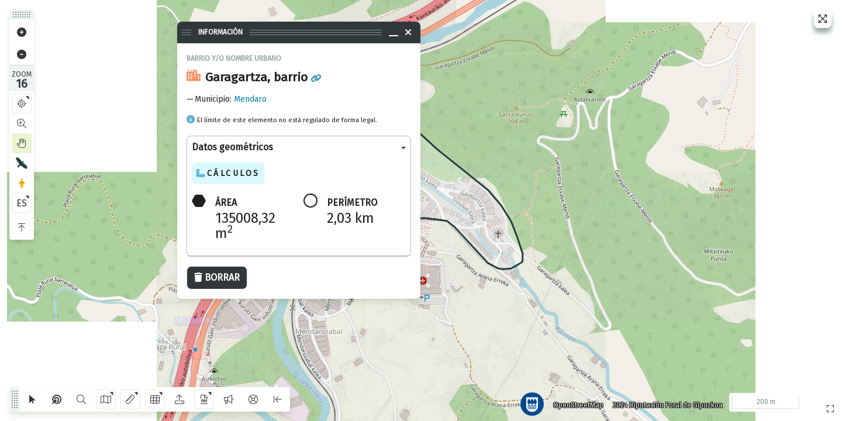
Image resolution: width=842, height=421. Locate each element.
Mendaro (250, 99)
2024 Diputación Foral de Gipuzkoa (663, 400)
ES (21, 203)
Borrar (217, 277)
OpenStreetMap (573, 400)
